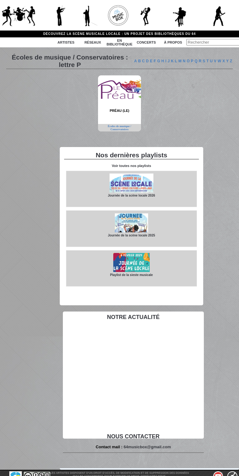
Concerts (146, 42)
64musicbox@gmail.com (147, 447)
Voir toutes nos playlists (131, 166)
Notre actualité (133, 317)
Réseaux (92, 42)
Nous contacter (133, 436)
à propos (173, 42)
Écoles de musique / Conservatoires (119, 128)
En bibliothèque (119, 42)
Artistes (66, 42)
